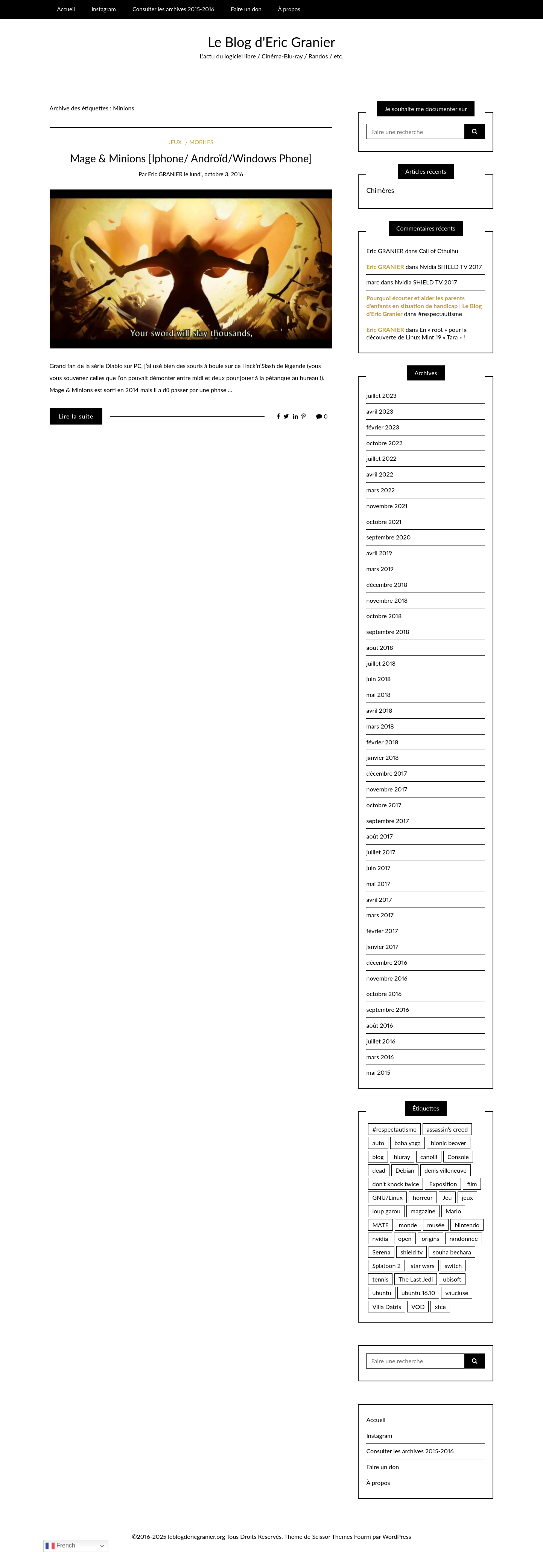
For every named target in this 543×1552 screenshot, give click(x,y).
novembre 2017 (386, 789)
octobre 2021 (383, 521)
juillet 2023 (381, 395)
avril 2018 (379, 710)
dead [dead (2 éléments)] (378, 1170)
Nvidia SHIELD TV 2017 (451, 266)
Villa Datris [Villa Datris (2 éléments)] (386, 1306)
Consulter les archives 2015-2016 (173, 9)
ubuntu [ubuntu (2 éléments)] (381, 1292)
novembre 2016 (386, 978)
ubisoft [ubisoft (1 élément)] (452, 1279)
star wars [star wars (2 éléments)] (423, 1265)
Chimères (380, 190)
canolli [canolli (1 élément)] (428, 1156)
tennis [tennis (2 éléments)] (380, 1279)
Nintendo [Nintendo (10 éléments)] (467, 1224)
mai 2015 (378, 1072)
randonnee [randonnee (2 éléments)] (463, 1238)
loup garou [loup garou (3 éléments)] (386, 1210)
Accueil (66, 9)
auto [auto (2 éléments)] (378, 1142)
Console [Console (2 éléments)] (458, 1156)
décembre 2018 (386, 584)
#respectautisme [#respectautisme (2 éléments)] (394, 1129)
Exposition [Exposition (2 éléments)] (443, 1183)
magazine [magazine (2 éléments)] (423, 1210)
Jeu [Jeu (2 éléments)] (447, 1197)
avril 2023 (379, 411)
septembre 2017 (387, 820)
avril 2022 (379, 474)
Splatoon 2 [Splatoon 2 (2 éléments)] (386, 1265)
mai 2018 (378, 694)
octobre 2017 (383, 804)
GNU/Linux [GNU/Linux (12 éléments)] (387, 1197)
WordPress (396, 1536)
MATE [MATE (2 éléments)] (380, 1224)
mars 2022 (380, 489)
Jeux (174, 142)
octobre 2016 (383, 993)
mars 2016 (380, 1056)
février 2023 (382, 427)
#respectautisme (440, 313)
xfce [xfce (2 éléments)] (440, 1306)
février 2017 (382, 930)
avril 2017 (379, 899)
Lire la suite (76, 416)
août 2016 (379, 1025)
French (60, 1545)
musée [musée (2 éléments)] (435, 1224)
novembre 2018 (387, 600)
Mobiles (201, 142)
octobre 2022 (384, 442)
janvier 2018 (382, 757)
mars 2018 (380, 726)
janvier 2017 (382, 946)
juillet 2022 (381, 458)
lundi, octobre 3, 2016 (216, 174)
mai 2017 (378, 883)
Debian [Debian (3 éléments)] (404, 1170)
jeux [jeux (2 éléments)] (467, 1197)
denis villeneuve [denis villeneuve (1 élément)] (445, 1170)
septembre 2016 (387, 1009)
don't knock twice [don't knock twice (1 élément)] (395, 1183)
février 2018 (382, 741)
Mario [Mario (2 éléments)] (453, 1210)
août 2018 (379, 647)
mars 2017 (379, 914)
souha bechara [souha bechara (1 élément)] (452, 1252)
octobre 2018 (384, 615)
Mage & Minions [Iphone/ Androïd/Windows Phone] (191, 158)
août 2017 (379, 836)
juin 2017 (378, 867)
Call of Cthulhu (438, 250)
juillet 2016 (380, 1041)
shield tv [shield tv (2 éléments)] (411, 1252)
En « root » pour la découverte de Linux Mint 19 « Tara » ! (416, 333)
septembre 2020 (388, 537)
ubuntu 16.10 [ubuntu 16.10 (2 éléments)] (418, 1292)
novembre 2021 (386, 505)
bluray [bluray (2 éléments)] (402, 1156)
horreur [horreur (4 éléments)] (423, 1197)
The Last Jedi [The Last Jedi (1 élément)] (416, 1279)
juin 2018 (378, 678)
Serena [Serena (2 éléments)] (381, 1252)
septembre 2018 (387, 631)
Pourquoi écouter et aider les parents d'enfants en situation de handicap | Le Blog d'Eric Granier (424, 305)
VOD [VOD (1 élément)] (418, 1306)
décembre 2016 (386, 962)
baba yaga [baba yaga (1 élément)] (407, 1142)
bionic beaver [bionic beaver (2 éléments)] (448, 1142)
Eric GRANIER (165, 174)
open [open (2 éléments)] (404, 1238)
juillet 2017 (380, 851)
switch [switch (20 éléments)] (453, 1265)
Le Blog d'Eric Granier (271, 42)
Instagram (103, 9)
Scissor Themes (332, 1536)
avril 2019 (379, 552)
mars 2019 (380, 568)
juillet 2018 (380, 663)
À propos (289, 9)
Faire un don (246, 9)
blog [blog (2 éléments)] (377, 1156)
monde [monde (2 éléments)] (408, 1224)
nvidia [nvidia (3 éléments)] (380, 1238)
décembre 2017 (386, 773)
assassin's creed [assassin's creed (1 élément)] (447, 1129)
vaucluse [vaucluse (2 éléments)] (456, 1292)
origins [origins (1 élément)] (431, 1238)
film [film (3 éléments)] (472, 1183)
